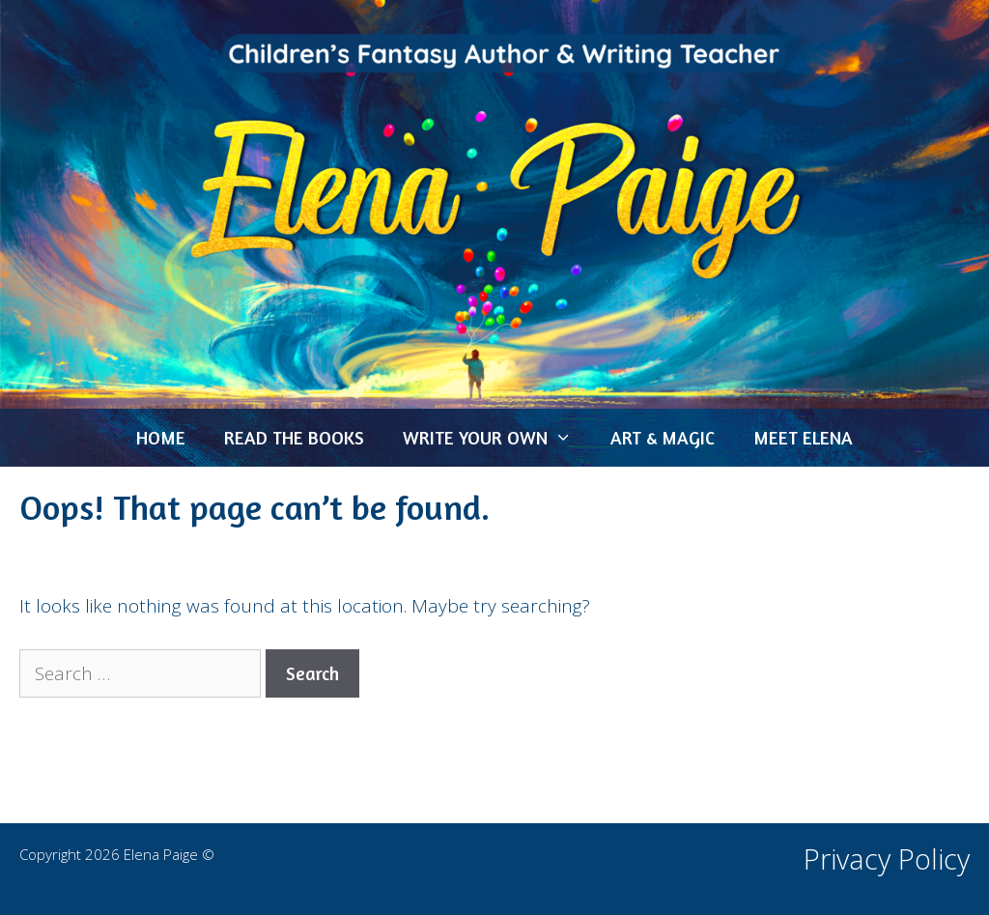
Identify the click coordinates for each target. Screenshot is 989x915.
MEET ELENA (803, 437)
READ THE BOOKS (294, 437)
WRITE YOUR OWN (497, 438)
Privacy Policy (887, 858)
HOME (160, 437)
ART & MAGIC (662, 437)
